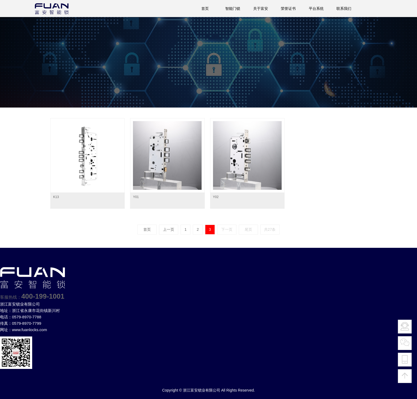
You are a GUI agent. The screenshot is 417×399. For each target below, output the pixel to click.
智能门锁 (232, 8)
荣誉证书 (288, 8)
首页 (205, 8)
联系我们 (343, 8)
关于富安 (260, 8)
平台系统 (316, 8)
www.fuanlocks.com (29, 329)
